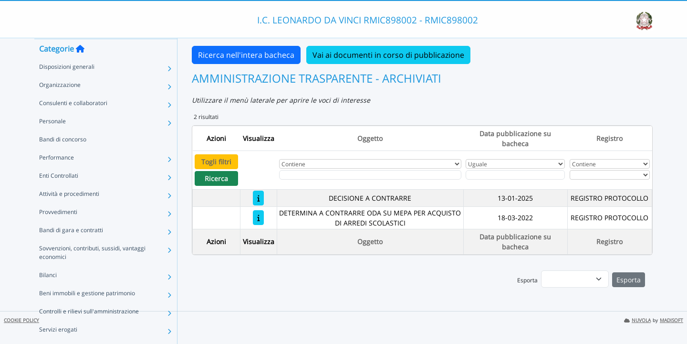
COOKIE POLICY (21, 320)
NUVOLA (637, 320)
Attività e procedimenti (69, 212)
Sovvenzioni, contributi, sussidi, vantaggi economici (92, 271)
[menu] (575, 279)
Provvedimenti (58, 230)
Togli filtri (216, 161)
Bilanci (48, 294)
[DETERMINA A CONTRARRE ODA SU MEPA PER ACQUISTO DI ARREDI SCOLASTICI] (258, 217)
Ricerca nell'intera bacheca (246, 55)
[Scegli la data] (515, 175)
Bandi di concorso (62, 158)
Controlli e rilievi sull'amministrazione (89, 330)
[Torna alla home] (80, 67)
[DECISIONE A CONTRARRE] (258, 198)
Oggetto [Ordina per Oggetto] (370, 138)
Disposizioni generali (66, 85)
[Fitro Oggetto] (370, 175)
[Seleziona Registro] (610, 175)
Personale (52, 140)
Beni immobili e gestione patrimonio (87, 312)
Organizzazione (60, 103)
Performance (56, 176)
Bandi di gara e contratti (71, 249)
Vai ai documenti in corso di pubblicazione (388, 55)
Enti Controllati (58, 194)
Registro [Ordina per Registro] (609, 138)
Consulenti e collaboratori (73, 122)
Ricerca (216, 178)
